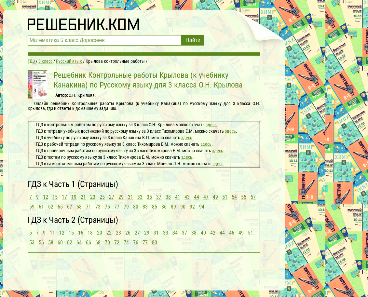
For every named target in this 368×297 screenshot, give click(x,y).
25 (102, 197)
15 (55, 197)
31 (130, 197)
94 (201, 207)
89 (173, 207)
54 (234, 197)
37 (158, 197)
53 (31, 242)
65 (60, 207)
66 (88, 242)
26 (127, 233)
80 (135, 207)
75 (107, 207)
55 (243, 197)
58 (50, 242)
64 (79, 242)
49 (215, 197)
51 (224, 197)
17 (64, 197)
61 (41, 207)
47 (206, 197)
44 (196, 197)
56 (41, 242)
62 (50, 207)
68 (79, 207)
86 (164, 207)
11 (52, 233)
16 (80, 233)
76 (135, 242)
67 (69, 207)
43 (187, 197)
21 (83, 197)
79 (126, 207)
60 (60, 242)
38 (168, 197)
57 (253, 197)
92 (192, 207)
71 (88, 207)
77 (116, 207)
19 (73, 197)
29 (121, 197)
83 (145, 207)
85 (154, 207)
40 (203, 233)
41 (177, 197)
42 (212, 233)
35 (149, 197)
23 (92, 197)
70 (107, 242)
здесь (211, 124)
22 (109, 233)
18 (90, 233)
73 (98, 207)
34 (175, 233)
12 (45, 197)
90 (182, 207)
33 (140, 197)
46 (231, 233)
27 (111, 197)
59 (31, 207)
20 (99, 233)
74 (126, 242)
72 (116, 242)
